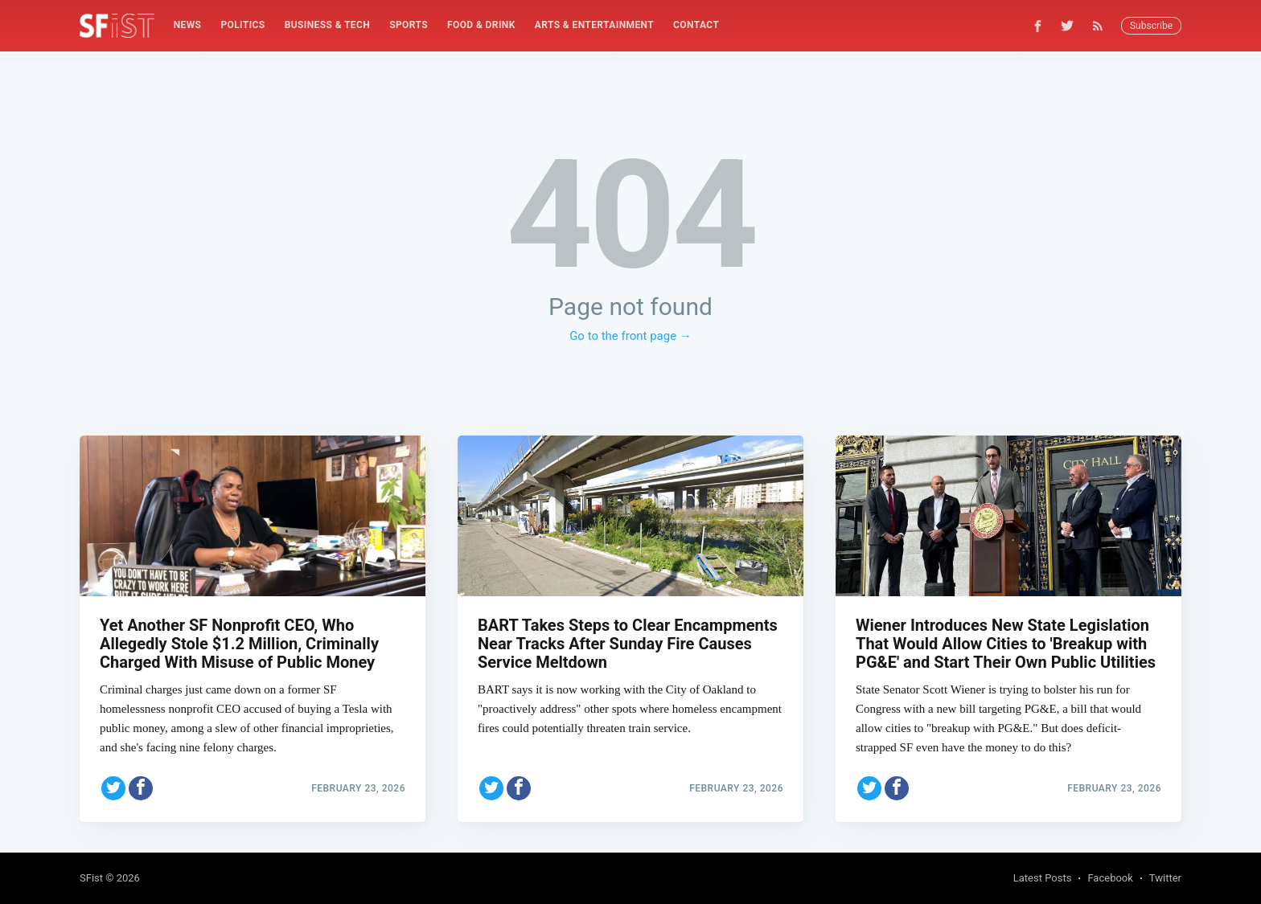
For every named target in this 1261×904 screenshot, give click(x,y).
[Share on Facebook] (140, 786)
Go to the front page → (630, 336)
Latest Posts (1042, 878)
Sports (408, 25)
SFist (91, 878)
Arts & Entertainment (594, 25)
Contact (696, 25)
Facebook (1109, 878)
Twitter (1165, 878)
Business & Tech (328, 25)
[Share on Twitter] (113, 786)
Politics (242, 25)
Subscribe (1151, 25)
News (188, 25)
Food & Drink (481, 25)
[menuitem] (188, 25)
